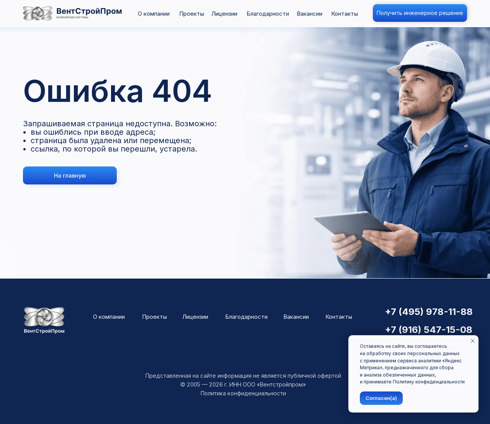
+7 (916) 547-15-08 (428, 329)
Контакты (344, 13)
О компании (154, 13)
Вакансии (309, 13)
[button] (420, 13)
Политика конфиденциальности (243, 393)
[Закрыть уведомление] (473, 341)
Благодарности (268, 13)
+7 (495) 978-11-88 (429, 311)
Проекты (191, 13)
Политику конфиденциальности (429, 382)
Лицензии (224, 13)
